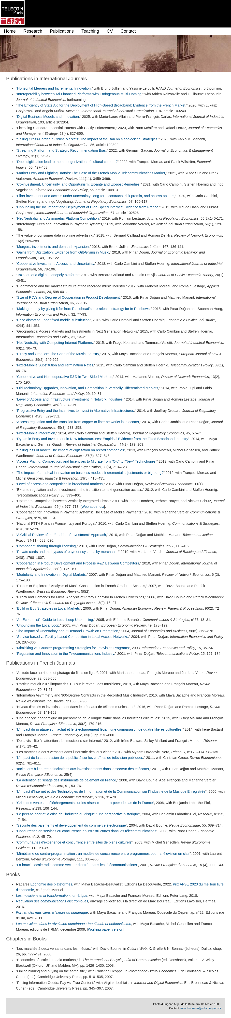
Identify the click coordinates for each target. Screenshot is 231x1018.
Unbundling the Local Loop (38, 625)
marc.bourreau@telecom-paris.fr (200, 1008)
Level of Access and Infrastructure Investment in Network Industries (70, 399)
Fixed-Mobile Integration (36, 433)
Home (10, 31)
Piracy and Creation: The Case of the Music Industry (58, 354)
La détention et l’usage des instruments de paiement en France (66, 780)
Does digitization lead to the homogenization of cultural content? (67, 162)
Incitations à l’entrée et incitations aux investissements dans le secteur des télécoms (83, 769)
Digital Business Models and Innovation (48, 117)
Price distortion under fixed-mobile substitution (53, 320)
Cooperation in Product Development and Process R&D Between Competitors (78, 563)
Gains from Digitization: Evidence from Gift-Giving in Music (63, 252)
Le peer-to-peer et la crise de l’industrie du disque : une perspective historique (78, 814)
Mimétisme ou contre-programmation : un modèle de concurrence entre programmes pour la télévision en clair (103, 854)
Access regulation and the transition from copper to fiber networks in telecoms (78, 422)
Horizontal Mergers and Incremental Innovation (54, 88)
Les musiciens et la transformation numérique (51, 895)
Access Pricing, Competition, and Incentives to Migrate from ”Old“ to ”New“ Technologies (86, 461)
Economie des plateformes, (51, 884)
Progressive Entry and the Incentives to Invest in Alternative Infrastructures (75, 411)
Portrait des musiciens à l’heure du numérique (52, 912)
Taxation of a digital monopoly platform (47, 275)
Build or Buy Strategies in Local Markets (48, 608)
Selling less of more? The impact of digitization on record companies (70, 450)
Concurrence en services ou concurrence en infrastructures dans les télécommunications (86, 831)
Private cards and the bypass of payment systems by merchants (67, 552)
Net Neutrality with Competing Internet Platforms (55, 343)
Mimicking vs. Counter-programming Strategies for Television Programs (73, 648)
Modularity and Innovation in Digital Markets (51, 574)
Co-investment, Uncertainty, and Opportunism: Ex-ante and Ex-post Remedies (78, 184)
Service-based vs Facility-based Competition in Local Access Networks (72, 637)
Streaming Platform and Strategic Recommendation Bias (61, 150)
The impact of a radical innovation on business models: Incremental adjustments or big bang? (90, 473)
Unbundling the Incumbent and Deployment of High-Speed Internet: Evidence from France (87, 207)
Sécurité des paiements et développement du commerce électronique (71, 825)
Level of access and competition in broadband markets (60, 484)
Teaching (90, 31)
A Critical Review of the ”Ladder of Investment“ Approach (61, 535)
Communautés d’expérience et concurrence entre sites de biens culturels (74, 842)
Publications (62, 31)
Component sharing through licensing (46, 546)
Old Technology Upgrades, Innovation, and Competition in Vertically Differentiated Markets (87, 388)
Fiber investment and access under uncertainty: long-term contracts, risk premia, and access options (95, 196)
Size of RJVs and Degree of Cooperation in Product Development (68, 297)
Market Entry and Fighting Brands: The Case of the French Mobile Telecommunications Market (91, 173)
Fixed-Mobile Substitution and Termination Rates (55, 365)
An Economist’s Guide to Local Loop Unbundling (55, 620)
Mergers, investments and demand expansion (53, 247)
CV (110, 31)
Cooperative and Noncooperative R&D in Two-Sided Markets (64, 377)
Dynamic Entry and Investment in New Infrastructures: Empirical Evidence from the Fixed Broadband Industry (102, 439)
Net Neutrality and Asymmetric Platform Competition (58, 218)
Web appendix (92, 507)
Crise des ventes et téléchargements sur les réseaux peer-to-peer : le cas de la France (85, 803)
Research (32, 31)
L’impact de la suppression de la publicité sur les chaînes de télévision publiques (80, 758)
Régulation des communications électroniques (52, 901)
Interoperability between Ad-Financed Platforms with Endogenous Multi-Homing (79, 94)
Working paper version (105, 929)
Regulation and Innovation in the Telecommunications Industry (65, 654)
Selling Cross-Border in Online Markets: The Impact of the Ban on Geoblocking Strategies (87, 139)
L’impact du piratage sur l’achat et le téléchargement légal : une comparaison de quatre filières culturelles (99, 729)
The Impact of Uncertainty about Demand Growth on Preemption (67, 631)
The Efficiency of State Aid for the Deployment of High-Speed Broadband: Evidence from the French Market (101, 105)
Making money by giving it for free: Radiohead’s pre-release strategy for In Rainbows (83, 309)
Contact (128, 31)
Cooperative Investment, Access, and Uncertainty (55, 264)
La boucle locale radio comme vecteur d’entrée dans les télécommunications (77, 865)
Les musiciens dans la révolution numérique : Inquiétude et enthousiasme (73, 924)
